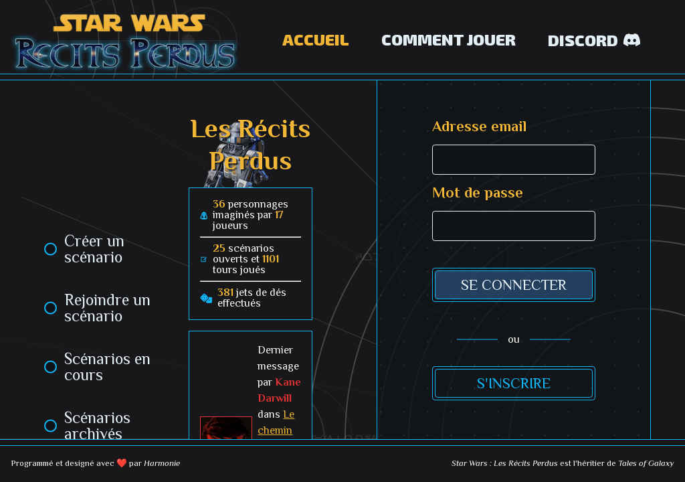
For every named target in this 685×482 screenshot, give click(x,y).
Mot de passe (477, 192)
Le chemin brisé (276, 430)
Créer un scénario (94, 249)
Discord (594, 39)
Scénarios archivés (97, 426)
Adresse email (479, 126)
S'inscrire (514, 383)
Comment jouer (448, 39)
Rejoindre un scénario (107, 308)
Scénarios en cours (107, 367)
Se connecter (514, 284)
